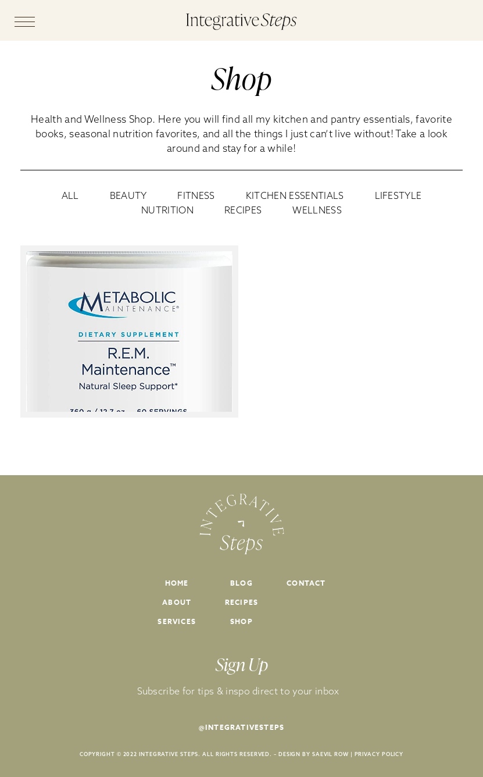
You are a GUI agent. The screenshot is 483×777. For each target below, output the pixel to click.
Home (177, 583)
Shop (241, 621)
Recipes (241, 602)
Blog (241, 583)
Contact (306, 583)
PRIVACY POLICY (379, 754)
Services (177, 621)
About (176, 602)
